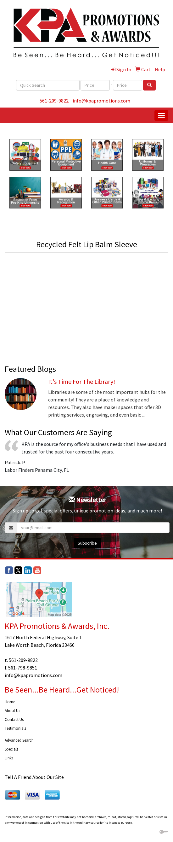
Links (9, 758)
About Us (12, 710)
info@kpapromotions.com (101, 100)
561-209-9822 (54, 100)
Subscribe (87, 543)
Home (10, 702)
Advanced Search (19, 740)
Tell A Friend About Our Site (34, 777)
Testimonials (15, 728)
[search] (149, 85)
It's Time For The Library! (81, 381)
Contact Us (14, 719)
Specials (11, 749)
